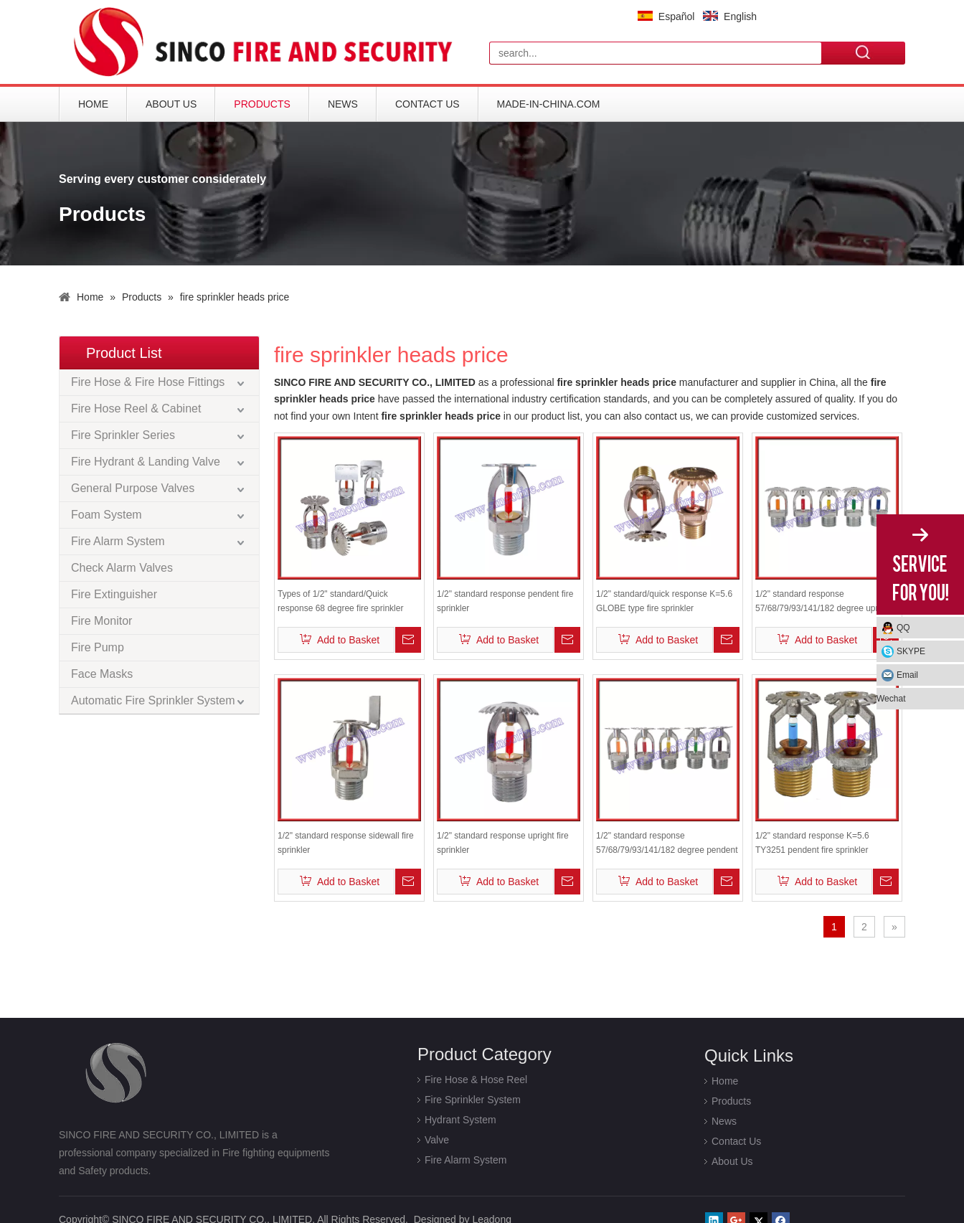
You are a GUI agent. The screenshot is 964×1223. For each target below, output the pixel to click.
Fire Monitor (101, 621)
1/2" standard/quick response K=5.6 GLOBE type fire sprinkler (664, 601)
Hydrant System (460, 1119)
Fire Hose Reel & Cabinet (136, 408)
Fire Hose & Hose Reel (476, 1079)
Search (863, 52)
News (343, 104)
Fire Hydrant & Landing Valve (145, 461)
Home (93, 104)
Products (262, 104)
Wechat (890, 699)
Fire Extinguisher (114, 594)
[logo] (267, 42)
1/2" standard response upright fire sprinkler (503, 843)
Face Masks (102, 674)
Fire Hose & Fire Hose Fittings (148, 382)
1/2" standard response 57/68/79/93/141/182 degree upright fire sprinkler (823, 602)
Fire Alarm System (118, 541)
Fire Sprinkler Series (123, 435)
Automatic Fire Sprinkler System (153, 700)
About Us (171, 104)
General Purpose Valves (132, 488)
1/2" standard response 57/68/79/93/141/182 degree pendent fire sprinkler (667, 844)
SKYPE (911, 651)
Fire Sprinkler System (473, 1099)
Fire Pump (97, 647)
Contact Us (427, 104)
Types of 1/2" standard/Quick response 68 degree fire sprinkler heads (340, 602)
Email (907, 675)
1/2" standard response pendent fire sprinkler (505, 601)
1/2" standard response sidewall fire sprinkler (346, 843)
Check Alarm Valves (122, 568)
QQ (903, 628)
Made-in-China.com (548, 104)
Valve (437, 1140)
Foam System (106, 515)
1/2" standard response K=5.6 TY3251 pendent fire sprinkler (812, 843)
